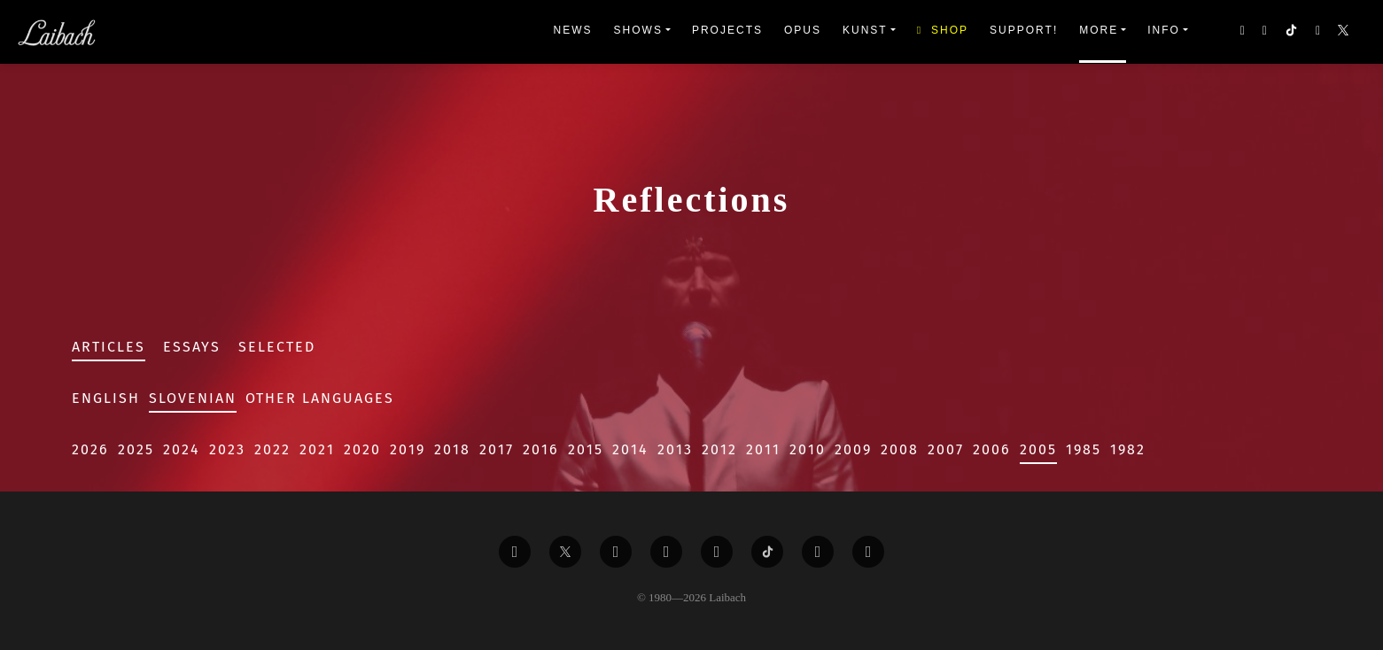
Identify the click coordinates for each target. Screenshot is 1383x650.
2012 (719, 449)
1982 (1128, 449)
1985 (1083, 449)
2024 (181, 449)
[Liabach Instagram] (717, 552)
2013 (675, 449)
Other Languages (319, 398)
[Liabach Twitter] (565, 552)
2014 (630, 449)
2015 (585, 449)
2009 (853, 449)
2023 (227, 449)
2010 (807, 449)
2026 (90, 449)
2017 (496, 449)
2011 (763, 449)
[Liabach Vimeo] (616, 552)
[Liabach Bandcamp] (868, 552)
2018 (452, 449)
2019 (407, 449)
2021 (317, 449)
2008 (900, 449)
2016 (541, 449)
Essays (192, 346)
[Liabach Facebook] (515, 552)
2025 (136, 449)
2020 (362, 449)
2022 (272, 449)
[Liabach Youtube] (666, 552)
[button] (1345, 32)
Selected (276, 346)
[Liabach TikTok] (767, 552)
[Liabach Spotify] (818, 552)
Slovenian (193, 398)
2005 (1038, 449)
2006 (992, 449)
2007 (946, 449)
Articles (108, 346)
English (106, 398)
